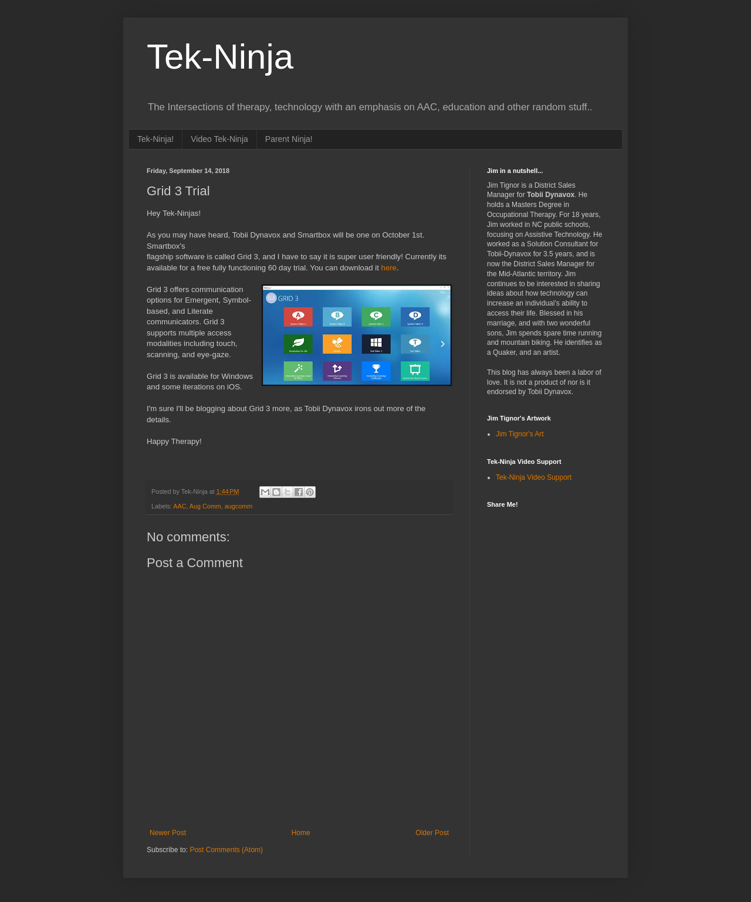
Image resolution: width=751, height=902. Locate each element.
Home (301, 833)
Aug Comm (205, 506)
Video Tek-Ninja (219, 139)
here (389, 267)
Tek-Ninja (220, 56)
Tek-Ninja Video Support (533, 477)
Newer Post (168, 833)
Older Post (432, 833)
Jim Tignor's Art (520, 434)
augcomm (238, 506)
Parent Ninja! (289, 139)
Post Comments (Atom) (226, 850)
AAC (179, 506)
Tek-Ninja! (155, 139)
